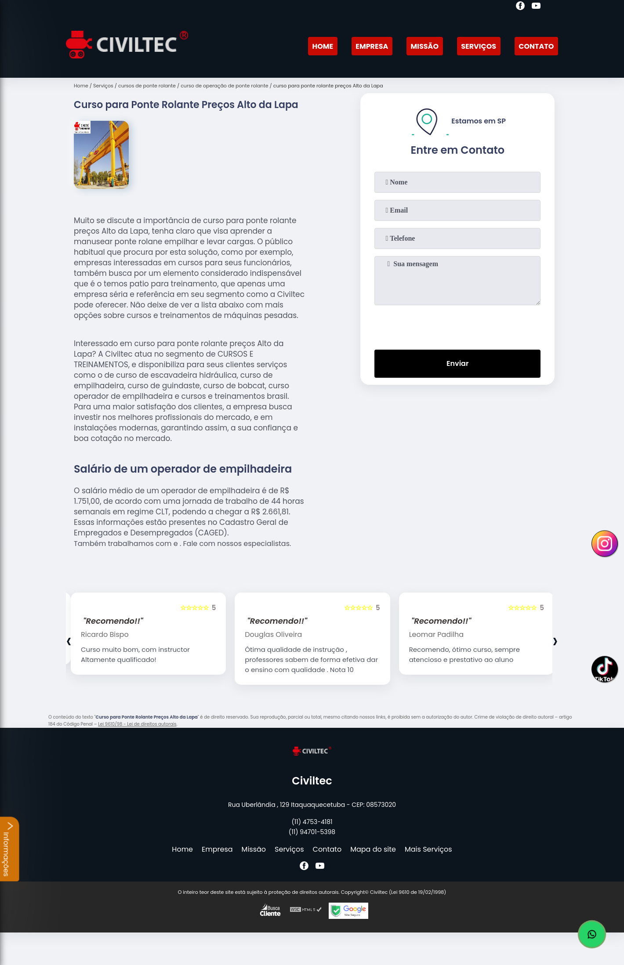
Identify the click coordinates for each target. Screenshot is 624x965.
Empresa (372, 46)
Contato (536, 46)
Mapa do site (373, 849)
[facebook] (520, 7)
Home (322, 46)
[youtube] (536, 7)
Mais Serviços (428, 849)
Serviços (478, 46)
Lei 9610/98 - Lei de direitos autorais (137, 724)
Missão (425, 46)
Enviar (457, 363)
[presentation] (457, 325)
